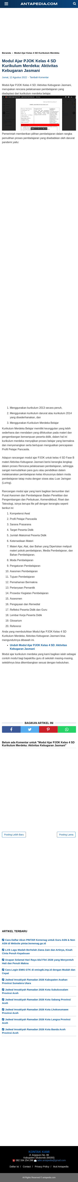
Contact (27, 1166)
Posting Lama (66, 834)
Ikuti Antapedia (60, 1166)
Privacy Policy (42, 1166)
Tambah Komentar (39, 77)
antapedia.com (39, 4)
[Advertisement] (40, 31)
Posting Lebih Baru (14, 834)
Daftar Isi (14, 1166)
